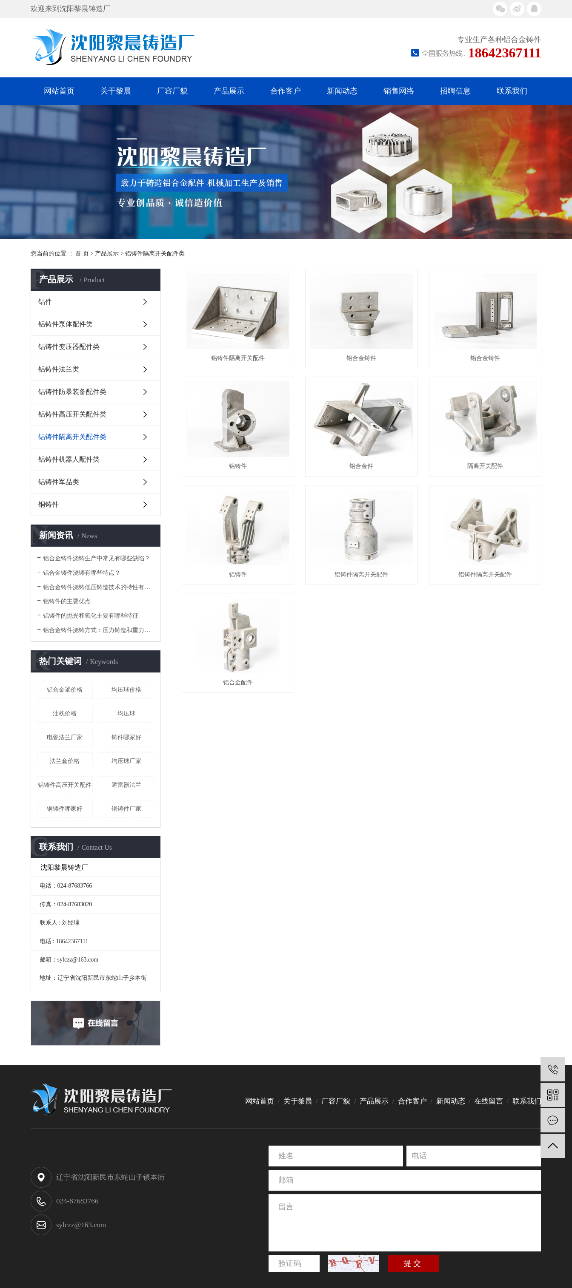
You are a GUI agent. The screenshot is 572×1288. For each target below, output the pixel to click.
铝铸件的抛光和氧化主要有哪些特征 (90, 616)
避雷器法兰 (126, 785)
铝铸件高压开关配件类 (72, 414)
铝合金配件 (367, 804)
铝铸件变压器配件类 (69, 346)
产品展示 (229, 91)
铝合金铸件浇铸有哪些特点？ (81, 573)
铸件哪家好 (126, 737)
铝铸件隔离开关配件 (240, 360)
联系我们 (512, 91)
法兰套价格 (65, 761)
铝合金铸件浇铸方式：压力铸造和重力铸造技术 (98, 630)
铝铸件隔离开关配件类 (155, 253)
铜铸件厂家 (126, 809)
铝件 (45, 301)
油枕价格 (65, 713)
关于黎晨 (115, 91)
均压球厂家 (126, 761)
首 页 (82, 253)
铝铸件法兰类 (58, 369)
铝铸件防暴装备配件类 (72, 391)
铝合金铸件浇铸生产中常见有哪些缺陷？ (96, 558)
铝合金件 (240, 582)
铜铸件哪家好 (65, 809)
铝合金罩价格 (65, 690)
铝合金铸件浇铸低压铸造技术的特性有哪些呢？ (98, 587)
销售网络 (398, 91)
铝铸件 (367, 471)
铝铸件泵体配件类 (65, 324)
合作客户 (285, 91)
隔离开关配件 (367, 582)
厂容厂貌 (172, 91)
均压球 (126, 713)
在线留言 (488, 1101)
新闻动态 (342, 91)
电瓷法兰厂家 (65, 737)
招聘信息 (455, 91)
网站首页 (59, 91)
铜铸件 (48, 504)
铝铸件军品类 (58, 481)
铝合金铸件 (367, 360)
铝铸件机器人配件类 (69, 459)
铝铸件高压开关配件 (65, 785)
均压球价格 (126, 690)
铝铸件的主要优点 (67, 601)
